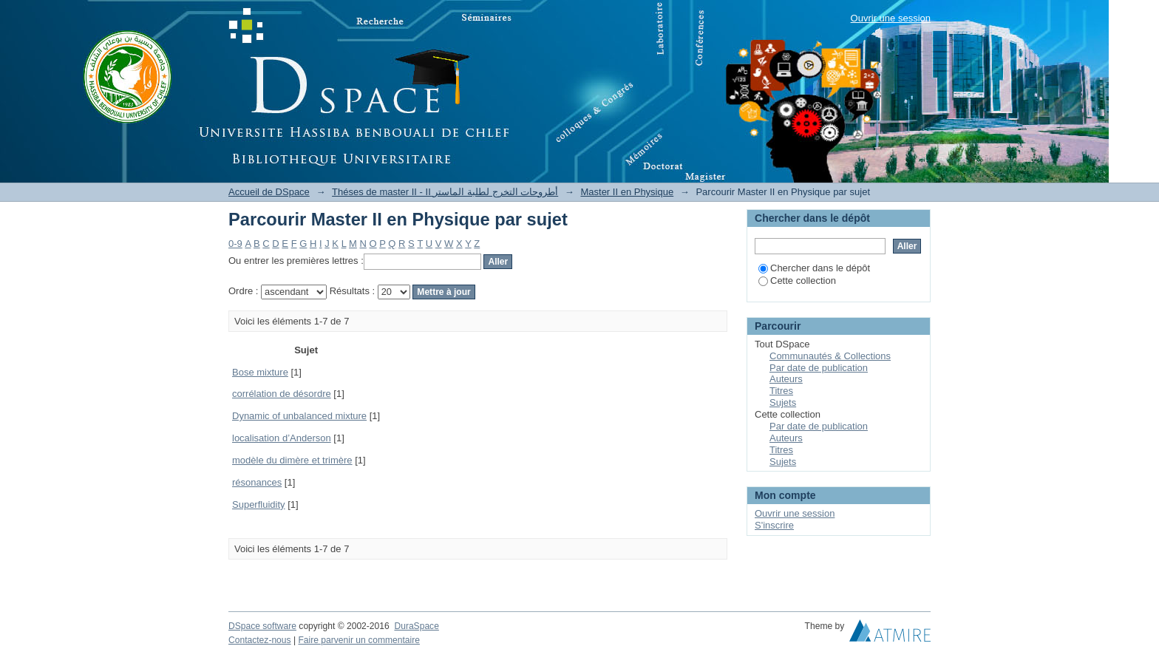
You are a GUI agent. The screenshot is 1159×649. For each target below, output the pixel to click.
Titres (781, 390)
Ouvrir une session (891, 18)
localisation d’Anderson (281, 438)
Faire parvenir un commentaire (358, 640)
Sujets (782, 402)
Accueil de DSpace (269, 191)
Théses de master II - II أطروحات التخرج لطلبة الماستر (445, 191)
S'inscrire (774, 525)
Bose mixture (260, 372)
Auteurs (786, 378)
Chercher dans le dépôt (814, 267)
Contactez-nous (259, 640)
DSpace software (262, 626)
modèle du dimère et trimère (292, 460)
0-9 (235, 243)
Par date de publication (818, 367)
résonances (257, 482)
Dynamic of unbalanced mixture (299, 415)
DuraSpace (416, 626)
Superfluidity (258, 504)
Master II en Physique (626, 191)
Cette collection (797, 280)
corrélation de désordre (281, 393)
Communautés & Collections (830, 355)
